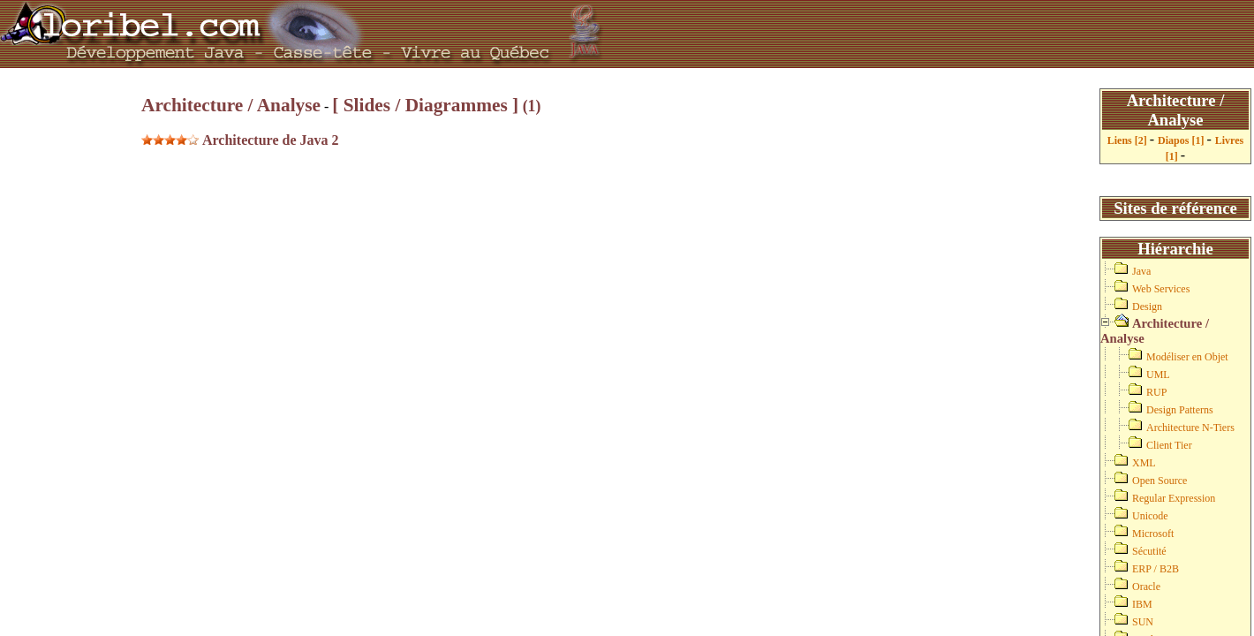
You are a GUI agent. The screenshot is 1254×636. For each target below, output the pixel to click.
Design (1147, 306)
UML (1158, 374)
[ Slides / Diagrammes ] (425, 105)
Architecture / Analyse (231, 105)
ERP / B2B (1155, 569)
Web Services (1161, 289)
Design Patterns (1179, 410)
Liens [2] (1128, 140)
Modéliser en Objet (1187, 357)
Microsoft (1153, 533)
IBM (1142, 604)
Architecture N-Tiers (1190, 427)
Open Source (1159, 480)
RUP (1156, 392)
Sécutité (1149, 551)
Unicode (1150, 516)
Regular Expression (1173, 498)
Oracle (1146, 586)
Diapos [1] (1182, 140)
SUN (1142, 622)
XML (1144, 463)
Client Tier (1169, 445)
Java (1141, 271)
